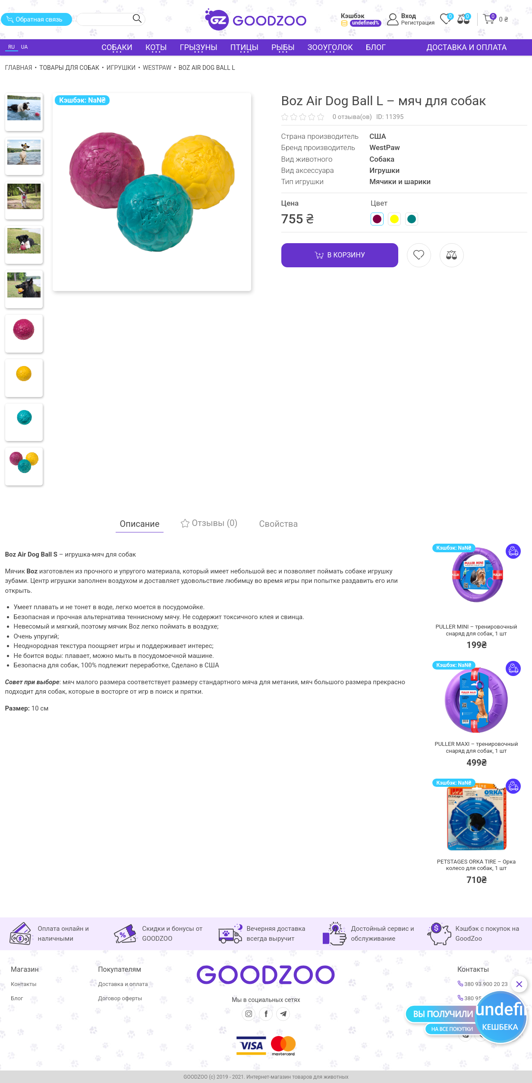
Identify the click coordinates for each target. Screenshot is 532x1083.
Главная (18, 67)
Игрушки (121, 67)
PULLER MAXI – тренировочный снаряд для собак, (476, 747)
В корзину (340, 255)
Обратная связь (34, 19)
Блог (376, 47)
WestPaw (157, 67)
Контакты (24, 984)
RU (11, 47)
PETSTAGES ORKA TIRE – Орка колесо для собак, (476, 865)
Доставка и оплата (467, 47)
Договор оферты (120, 998)
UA (24, 47)
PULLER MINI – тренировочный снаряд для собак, (476, 630)
